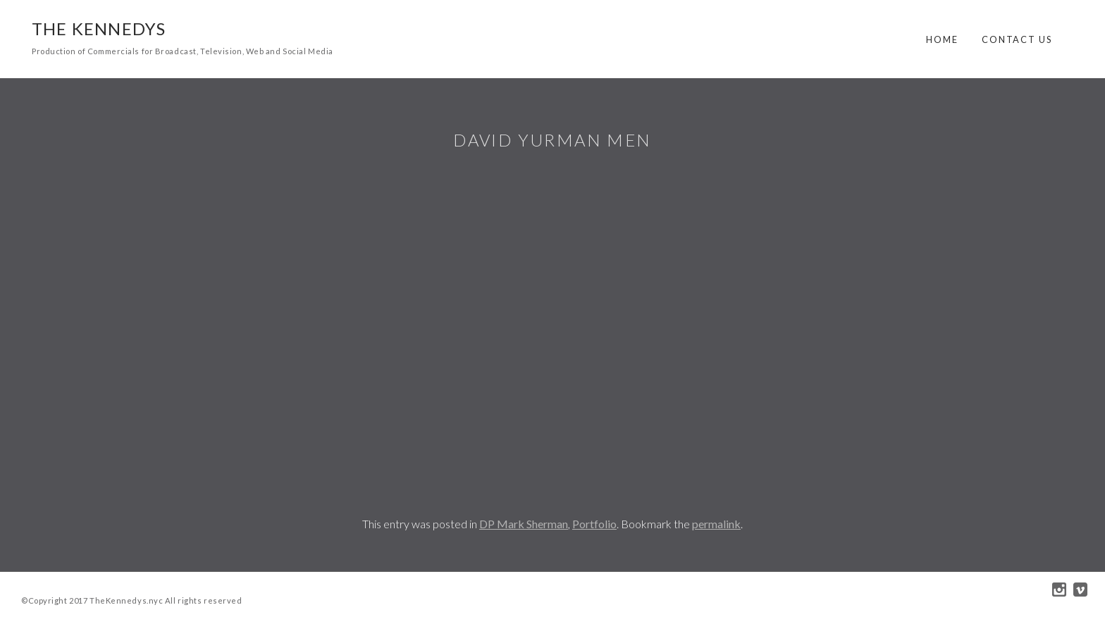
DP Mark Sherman (523, 523)
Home (942, 39)
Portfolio (594, 523)
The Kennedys (99, 28)
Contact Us (1017, 39)
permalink (716, 523)
